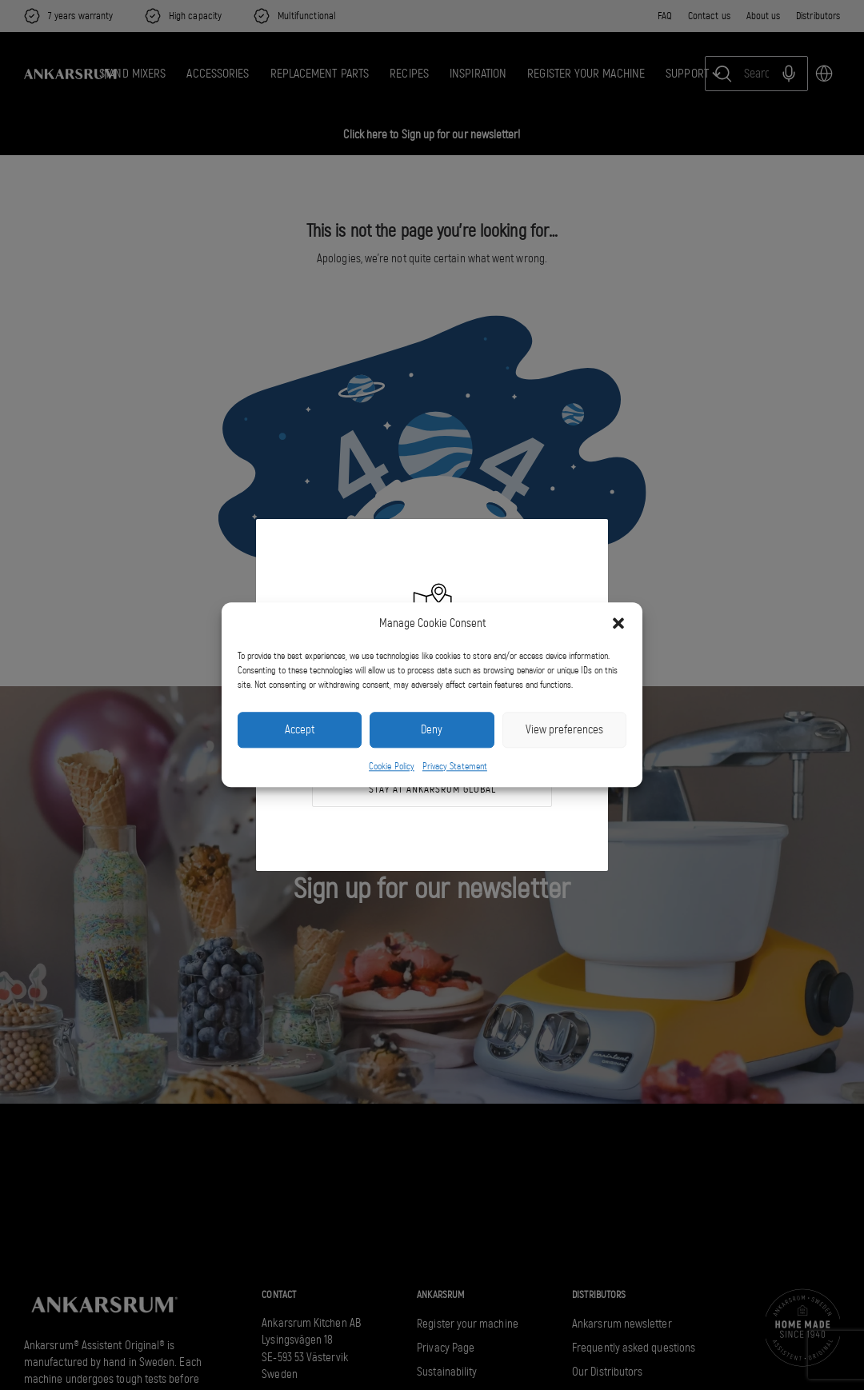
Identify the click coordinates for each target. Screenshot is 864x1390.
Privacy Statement (454, 766)
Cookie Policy (391, 766)
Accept (299, 730)
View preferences (564, 730)
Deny (431, 730)
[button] (618, 624)
